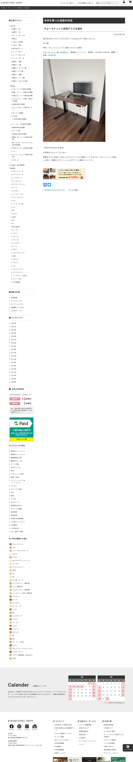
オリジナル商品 (16, 509)
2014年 (13, 362)
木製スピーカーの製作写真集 (22, 95)
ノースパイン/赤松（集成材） (21, 593)
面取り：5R (16, 32)
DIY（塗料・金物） (17, 531)
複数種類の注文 (16, 458)
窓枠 (12, 496)
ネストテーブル (16, 301)
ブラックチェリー (18, 197)
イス (13, 151)
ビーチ (14, 246)
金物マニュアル (60, 753)
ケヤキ (13, 619)
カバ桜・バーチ (16, 580)
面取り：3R (16, 29)
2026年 (13, 323)
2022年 (13, 336)
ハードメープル (17, 194)
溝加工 (14, 39)
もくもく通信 (59, 737)
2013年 (13, 366)
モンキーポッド (16, 652)
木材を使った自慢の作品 (63, 725)
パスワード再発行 (110, 740)
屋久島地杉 (16, 227)
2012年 (13, 369)
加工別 (13, 26)
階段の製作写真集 (18, 127)
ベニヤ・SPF (17, 279)
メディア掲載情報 (85, 725)
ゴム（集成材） (16, 586)
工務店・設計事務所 (18, 165)
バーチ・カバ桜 (17, 204)
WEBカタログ (84, 728)
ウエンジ (15, 236)
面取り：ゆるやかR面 (19, 81)
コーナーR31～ (17, 52)
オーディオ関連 (17, 113)
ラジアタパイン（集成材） (20, 583)
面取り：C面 (16, 65)
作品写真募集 (59, 743)
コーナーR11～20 (18, 35)
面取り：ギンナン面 (19, 68)
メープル (14, 564)
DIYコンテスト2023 (62, 740)
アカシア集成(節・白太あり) (21, 655)
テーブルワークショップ (87, 741)
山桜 (13, 217)
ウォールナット (17, 171)
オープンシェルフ (17, 304)
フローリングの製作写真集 (21, 89)
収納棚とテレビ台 (17, 307)
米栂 (13, 256)
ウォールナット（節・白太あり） (56, 52)
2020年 (13, 343)
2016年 (13, 356)
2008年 (13, 382)
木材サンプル (15, 467)
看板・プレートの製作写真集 (22, 92)
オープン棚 (16, 131)
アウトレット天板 (17, 474)
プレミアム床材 (16, 489)
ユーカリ (15, 230)
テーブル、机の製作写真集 (21, 124)
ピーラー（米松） (17, 642)
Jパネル (14, 486)
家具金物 (14, 515)
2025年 (13, 326)
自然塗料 (14, 512)
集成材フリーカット (18, 454)
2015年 (13, 359)
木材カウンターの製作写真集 (22, 148)
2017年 (13, 353)
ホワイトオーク (17, 174)
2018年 (13, 349)
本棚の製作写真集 (18, 104)
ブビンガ (15, 240)
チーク (14, 187)
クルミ (14, 214)
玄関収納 (14, 298)
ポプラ (14, 249)
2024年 (13, 330)
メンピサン (16, 243)
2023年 (13, 333)
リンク (81, 744)
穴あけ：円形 (17, 45)
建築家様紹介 (84, 731)
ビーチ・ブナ (16, 606)
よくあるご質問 (109, 731)
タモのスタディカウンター (55, 190)
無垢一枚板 (15, 477)
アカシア (15, 262)
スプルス (15, 259)
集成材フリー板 (16, 461)
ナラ (13, 207)
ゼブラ (13, 626)
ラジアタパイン (17, 272)
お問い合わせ (108, 746)
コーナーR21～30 (18, 55)
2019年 (13, 346)
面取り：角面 (17, 74)
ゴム (13, 266)
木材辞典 (58, 746)
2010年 (13, 375)
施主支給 (82, 734)
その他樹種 (16, 282)
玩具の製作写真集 (20, 119)
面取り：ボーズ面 (18, 78)
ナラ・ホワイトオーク (19, 551)
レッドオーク (17, 178)
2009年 (13, 379)
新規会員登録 (108, 725)
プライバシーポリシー (111, 753)
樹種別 (13, 168)
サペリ (13, 645)
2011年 (13, 372)
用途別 (13, 86)
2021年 (13, 340)
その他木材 (15, 528)
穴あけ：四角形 (17, 42)
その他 (14, 116)
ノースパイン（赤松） (20, 275)
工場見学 (82, 738)
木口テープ (15, 502)
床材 (12, 471)
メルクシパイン (17, 269)
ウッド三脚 (72, 190)
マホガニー (16, 191)
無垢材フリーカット (18, 451)
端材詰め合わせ (16, 505)
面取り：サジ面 (17, 71)
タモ (13, 201)
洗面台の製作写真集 (19, 134)
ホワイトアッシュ (18, 184)
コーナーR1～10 (18, 58)
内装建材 (14, 525)
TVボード (15, 160)
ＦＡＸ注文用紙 (109, 743)
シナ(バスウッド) (18, 253)
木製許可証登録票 (17, 518)
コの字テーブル (16, 311)
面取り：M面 (17, 61)
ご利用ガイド (108, 728)
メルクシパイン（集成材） (20, 590)
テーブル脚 (15, 464)
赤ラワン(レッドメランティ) (21, 648)
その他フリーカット (18, 522)
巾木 (12, 492)
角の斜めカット (17, 48)
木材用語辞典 (59, 750)
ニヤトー (15, 233)
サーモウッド (17, 181)
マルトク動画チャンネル (63, 733)
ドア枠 (13, 499)
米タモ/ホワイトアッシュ (20, 560)
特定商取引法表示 (110, 750)
